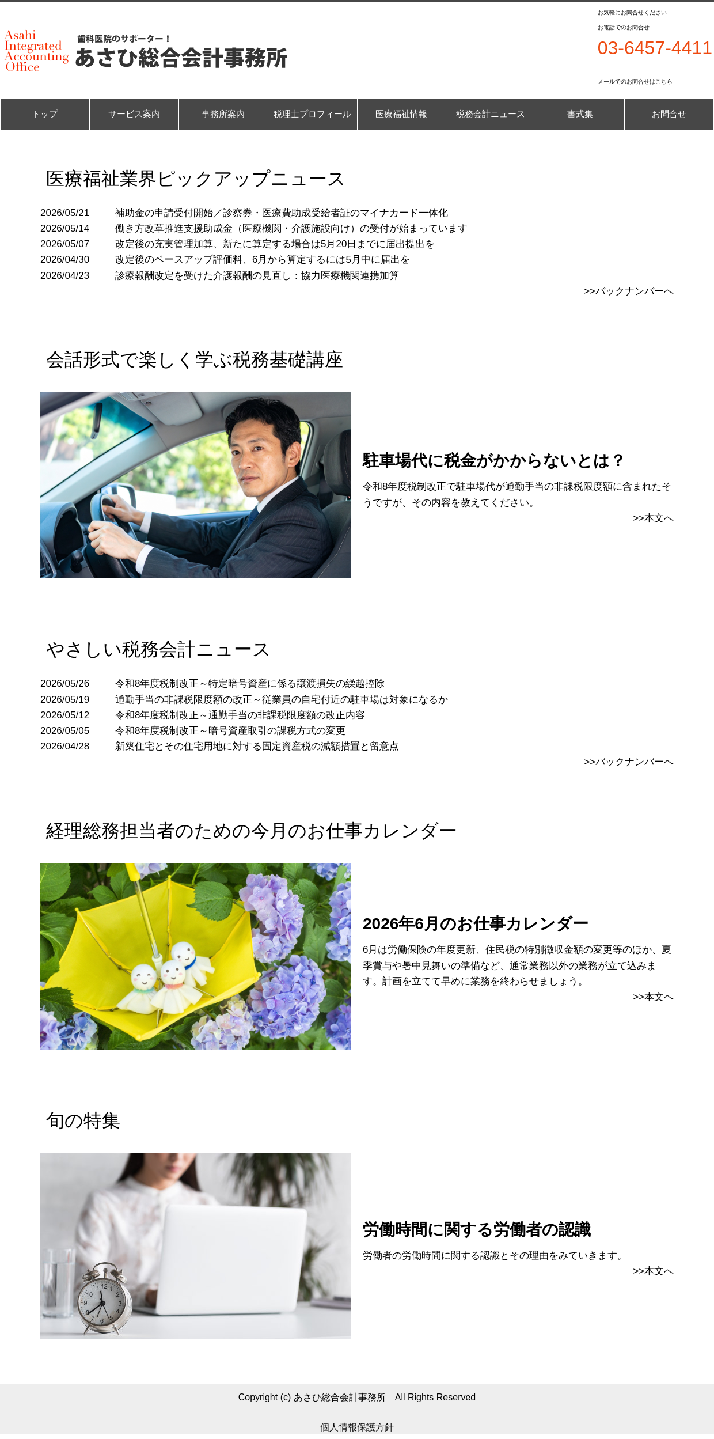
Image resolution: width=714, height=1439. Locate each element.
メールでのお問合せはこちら (635, 81)
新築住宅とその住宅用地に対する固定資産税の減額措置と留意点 (257, 746)
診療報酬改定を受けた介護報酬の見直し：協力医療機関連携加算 (257, 275)
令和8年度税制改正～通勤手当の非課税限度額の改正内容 (240, 715)
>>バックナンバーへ (629, 291)
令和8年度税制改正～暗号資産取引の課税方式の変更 (230, 730)
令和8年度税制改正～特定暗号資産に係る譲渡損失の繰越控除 (250, 683)
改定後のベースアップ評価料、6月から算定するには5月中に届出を (262, 259)
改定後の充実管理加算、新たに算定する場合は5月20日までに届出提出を (275, 243)
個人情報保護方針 (357, 1427)
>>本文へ (653, 518)
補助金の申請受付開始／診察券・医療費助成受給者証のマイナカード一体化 (281, 212)
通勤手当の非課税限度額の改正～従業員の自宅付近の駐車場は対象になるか (281, 699)
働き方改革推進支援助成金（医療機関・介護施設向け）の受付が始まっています (291, 228)
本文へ (659, 1271)
